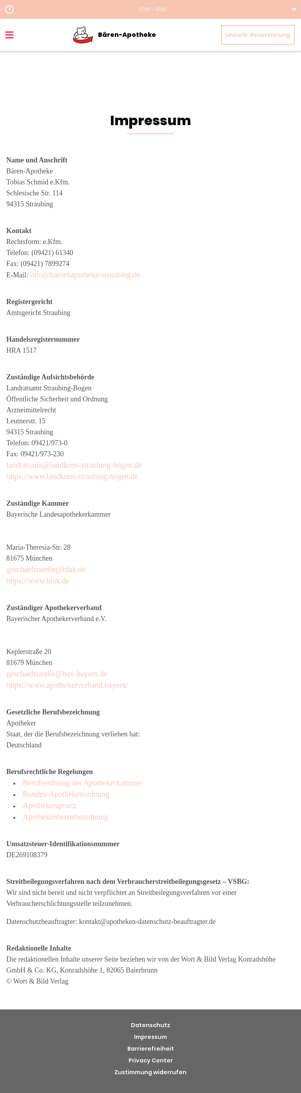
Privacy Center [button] (151, 1060)
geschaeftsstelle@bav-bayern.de (56, 673)
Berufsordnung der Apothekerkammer (82, 782)
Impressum (150, 1037)
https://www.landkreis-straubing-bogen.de (72, 476)
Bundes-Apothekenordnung (66, 794)
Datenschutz (150, 1025)
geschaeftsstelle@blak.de (45, 569)
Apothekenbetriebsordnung (65, 816)
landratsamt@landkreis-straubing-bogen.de (74, 465)
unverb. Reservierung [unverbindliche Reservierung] (258, 35)
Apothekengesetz (50, 805)
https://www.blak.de (37, 580)
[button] (150, 9)
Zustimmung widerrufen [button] (150, 1072)
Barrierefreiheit (150, 1049)
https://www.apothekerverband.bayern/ (67, 685)
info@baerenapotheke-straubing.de (85, 274)
